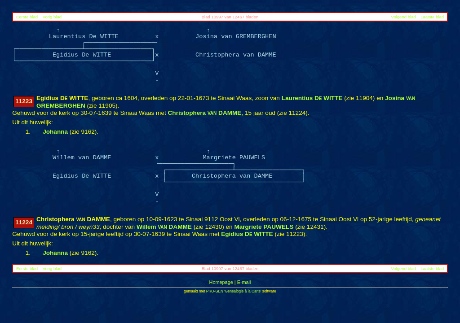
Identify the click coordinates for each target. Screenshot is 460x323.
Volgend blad (403, 16)
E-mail (244, 282)
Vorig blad (52, 16)
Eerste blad (27, 16)
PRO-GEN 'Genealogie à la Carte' (233, 291)
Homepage (221, 282)
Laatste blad (432, 16)
